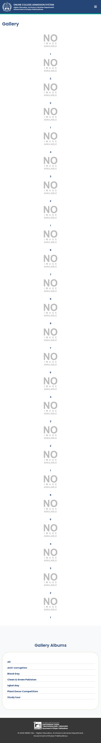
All (9, 662)
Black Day (13, 673)
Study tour (13, 697)
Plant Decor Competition (22, 691)
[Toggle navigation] (95, 7)
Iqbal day (13, 685)
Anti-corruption (17, 667)
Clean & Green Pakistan (21, 679)
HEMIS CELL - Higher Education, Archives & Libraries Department (54, 733)
